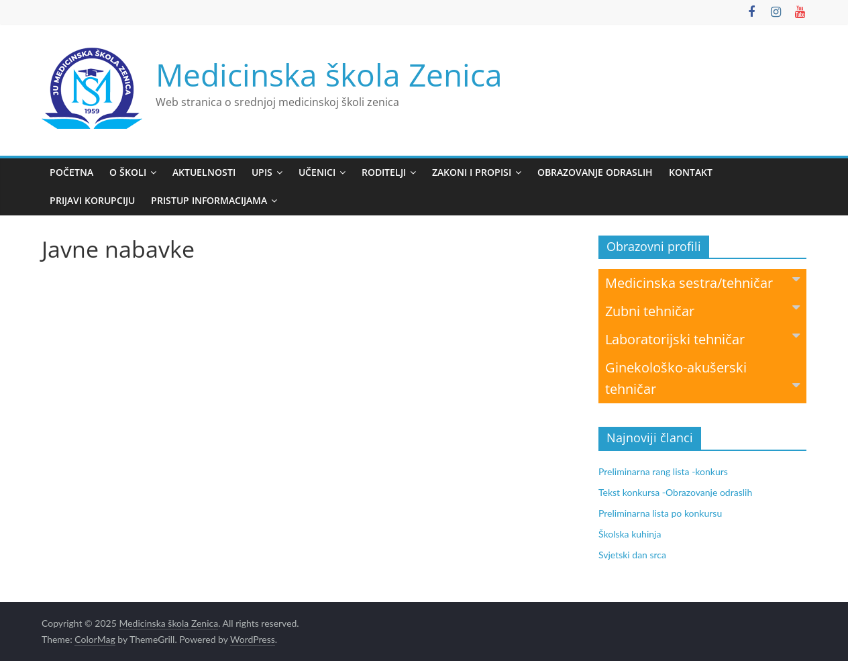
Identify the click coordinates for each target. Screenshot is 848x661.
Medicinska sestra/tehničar (702, 282)
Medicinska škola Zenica (329, 74)
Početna (71, 172)
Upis (262, 172)
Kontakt (690, 172)
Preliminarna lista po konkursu (660, 513)
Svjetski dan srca (632, 554)
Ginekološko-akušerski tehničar (702, 378)
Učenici (317, 172)
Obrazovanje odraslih (595, 172)
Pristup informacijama (209, 200)
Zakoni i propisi (471, 172)
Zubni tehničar (702, 310)
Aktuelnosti (203, 172)
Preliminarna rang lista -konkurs (663, 471)
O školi (127, 172)
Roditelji (384, 172)
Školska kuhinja (629, 534)
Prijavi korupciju (92, 200)
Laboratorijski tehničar (702, 338)
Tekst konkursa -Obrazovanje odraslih (675, 492)
